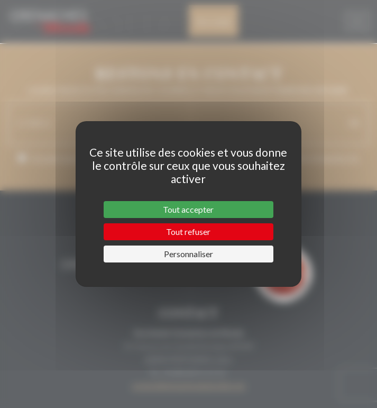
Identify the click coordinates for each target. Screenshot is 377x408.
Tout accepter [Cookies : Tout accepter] (188, 209)
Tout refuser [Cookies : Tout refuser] (188, 231)
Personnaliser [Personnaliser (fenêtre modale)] (188, 254)
